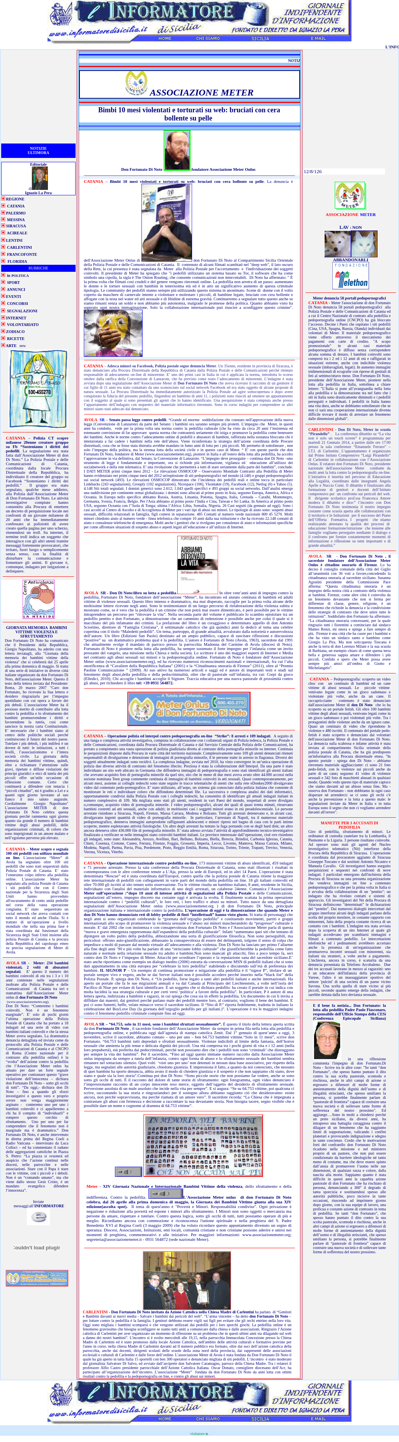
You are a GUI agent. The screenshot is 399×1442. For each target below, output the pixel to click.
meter (351, 214)
